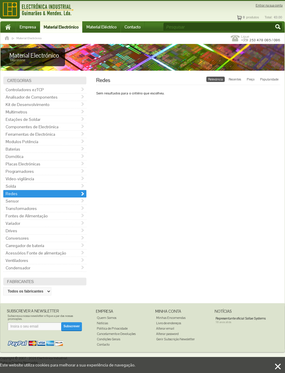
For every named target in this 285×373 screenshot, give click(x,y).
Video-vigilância (20, 178)
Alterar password (167, 334)
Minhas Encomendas (171, 318)
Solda (11, 186)
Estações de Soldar (23, 119)
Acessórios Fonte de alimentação (36, 253)
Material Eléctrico (101, 27)
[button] (278, 27)
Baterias (13, 149)
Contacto (132, 27)
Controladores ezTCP (25, 89)
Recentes (235, 79)
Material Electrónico (61, 27)
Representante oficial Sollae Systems (241, 318)
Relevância (215, 79)
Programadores (20, 171)
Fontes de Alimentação (27, 216)
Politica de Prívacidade (112, 328)
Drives (11, 230)
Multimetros (16, 112)
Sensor (12, 201)
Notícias (102, 323)
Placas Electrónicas (23, 164)
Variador (13, 223)
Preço (250, 79)
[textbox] (223, 27)
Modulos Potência (22, 141)
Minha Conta (168, 311)
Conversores (17, 238)
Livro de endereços (168, 323)
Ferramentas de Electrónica (30, 134)
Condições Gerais (108, 339)
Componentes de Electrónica (32, 126)
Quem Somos (106, 318)
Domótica (14, 156)
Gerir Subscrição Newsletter (175, 339)
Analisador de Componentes (32, 97)
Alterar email (165, 328)
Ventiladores (17, 260)
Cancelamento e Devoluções (116, 334)
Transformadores (21, 208)
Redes (12, 193)
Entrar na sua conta (269, 5)
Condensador (18, 268)
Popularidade (269, 79)
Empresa (28, 27)
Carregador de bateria (25, 245)
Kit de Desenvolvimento (28, 104)
